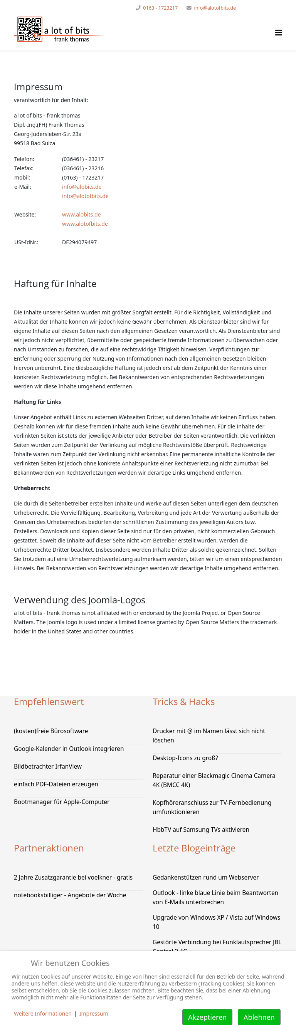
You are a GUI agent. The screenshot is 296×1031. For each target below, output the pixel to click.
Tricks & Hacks (184, 701)
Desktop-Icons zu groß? (185, 758)
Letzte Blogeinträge (194, 847)
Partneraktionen (49, 847)
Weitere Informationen (43, 1013)
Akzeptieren (207, 1017)
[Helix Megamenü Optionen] (278, 32)
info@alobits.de (81, 186)
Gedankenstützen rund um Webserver (206, 877)
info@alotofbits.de (215, 8)
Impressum (93, 1013)
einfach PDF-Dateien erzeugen (56, 784)
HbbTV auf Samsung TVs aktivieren (201, 830)
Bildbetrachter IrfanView (48, 766)
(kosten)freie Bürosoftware (51, 731)
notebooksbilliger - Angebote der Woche (70, 895)
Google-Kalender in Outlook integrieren (69, 749)
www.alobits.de (81, 214)
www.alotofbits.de (85, 223)
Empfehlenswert (49, 701)
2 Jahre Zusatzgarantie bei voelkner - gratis (73, 877)
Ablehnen (259, 1017)
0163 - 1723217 (160, 8)
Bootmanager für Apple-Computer (61, 802)
